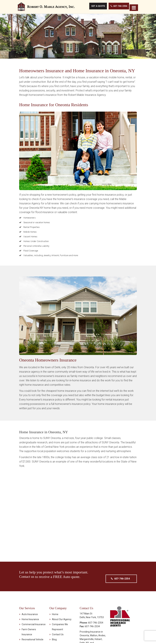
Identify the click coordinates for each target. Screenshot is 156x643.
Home (55, 613)
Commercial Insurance (34, 623)
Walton (93, 634)
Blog (54, 638)
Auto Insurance (30, 613)
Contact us (27, 575)
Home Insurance (30, 618)
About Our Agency (61, 618)
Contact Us (58, 633)
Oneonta (84, 634)
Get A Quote (96, 6)
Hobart (98, 637)
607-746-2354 (116, 6)
